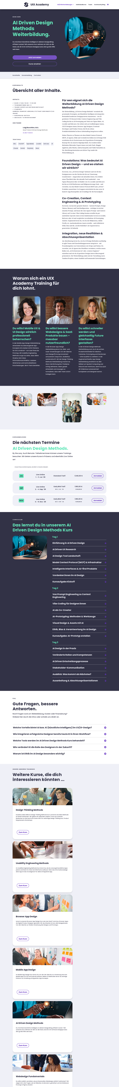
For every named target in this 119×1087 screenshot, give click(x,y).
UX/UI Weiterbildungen (64, 4)
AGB (72, 1075)
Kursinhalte (16, 75)
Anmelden (98, 476)
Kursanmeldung (27, 75)
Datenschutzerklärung (62, 1075)
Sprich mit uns (93, 1058)
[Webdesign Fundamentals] (91, 846)
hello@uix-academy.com (55, 1044)
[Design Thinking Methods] (27, 796)
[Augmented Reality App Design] (27, 896)
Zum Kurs (21, 831)
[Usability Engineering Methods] (59, 796)
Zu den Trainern (28, 133)
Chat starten (62, 981)
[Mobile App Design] (27, 846)
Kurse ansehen (35, 64)
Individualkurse (81, 4)
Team (90, 4)
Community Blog (99, 4)
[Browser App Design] (91, 796)
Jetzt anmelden (34, 57)
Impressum (49, 1075)
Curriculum (37, 75)
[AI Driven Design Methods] (59, 846)
